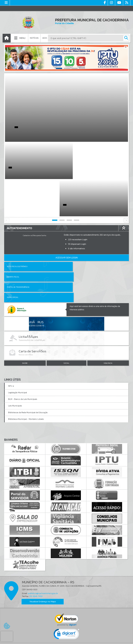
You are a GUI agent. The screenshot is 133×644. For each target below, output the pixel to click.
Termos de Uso (66, 638)
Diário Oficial (75, 239)
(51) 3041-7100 (36, 538)
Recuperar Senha (39, 198)
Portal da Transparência (18, 239)
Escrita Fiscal (75, 229)
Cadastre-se (27, 198)
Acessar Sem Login (66, 220)
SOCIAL (66, 305)
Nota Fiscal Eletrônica (17, 229)
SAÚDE (25, 305)
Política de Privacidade (66, 640)
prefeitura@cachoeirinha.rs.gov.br (43, 535)
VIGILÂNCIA (108, 305)
